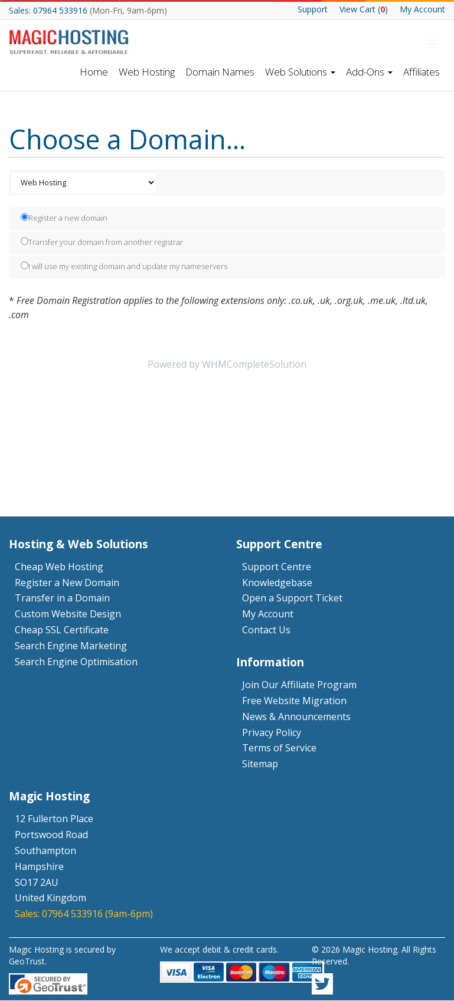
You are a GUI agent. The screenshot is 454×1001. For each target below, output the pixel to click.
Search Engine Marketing (71, 645)
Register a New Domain (67, 582)
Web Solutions (300, 71)
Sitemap (260, 764)
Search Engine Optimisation (76, 661)
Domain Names (219, 71)
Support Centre (276, 566)
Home (94, 71)
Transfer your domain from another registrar (102, 242)
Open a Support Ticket (292, 598)
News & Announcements (296, 716)
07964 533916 (60, 10)
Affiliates (421, 71)
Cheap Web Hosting (59, 566)
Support (313, 9)
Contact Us (266, 629)
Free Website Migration (294, 700)
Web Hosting (147, 71)
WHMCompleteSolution (254, 364)
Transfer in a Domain (62, 598)
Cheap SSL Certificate (62, 629)
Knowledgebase (277, 582)
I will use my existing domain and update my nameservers (124, 266)
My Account (422, 9)
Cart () (363, 9)
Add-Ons (369, 71)
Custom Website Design (68, 614)
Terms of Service (279, 748)
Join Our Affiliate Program (299, 684)
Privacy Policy (271, 732)
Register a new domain (64, 218)
